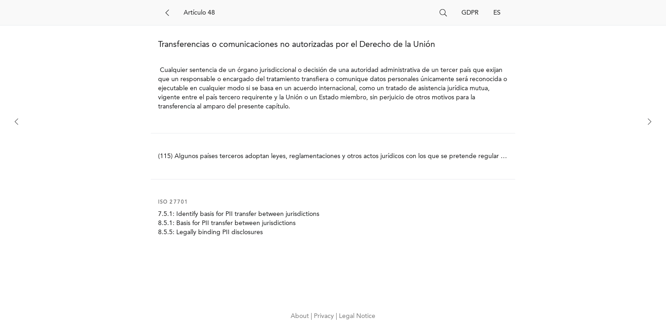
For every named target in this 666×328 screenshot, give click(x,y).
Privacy (325, 316)
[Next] (649, 121)
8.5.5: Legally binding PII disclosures (210, 232)
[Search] (308, 13)
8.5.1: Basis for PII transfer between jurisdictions (227, 223)
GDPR (470, 13)
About (301, 316)
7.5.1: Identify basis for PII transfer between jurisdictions (238, 214)
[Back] (167, 12)
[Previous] (16, 121)
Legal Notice (357, 316)
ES (497, 13)
